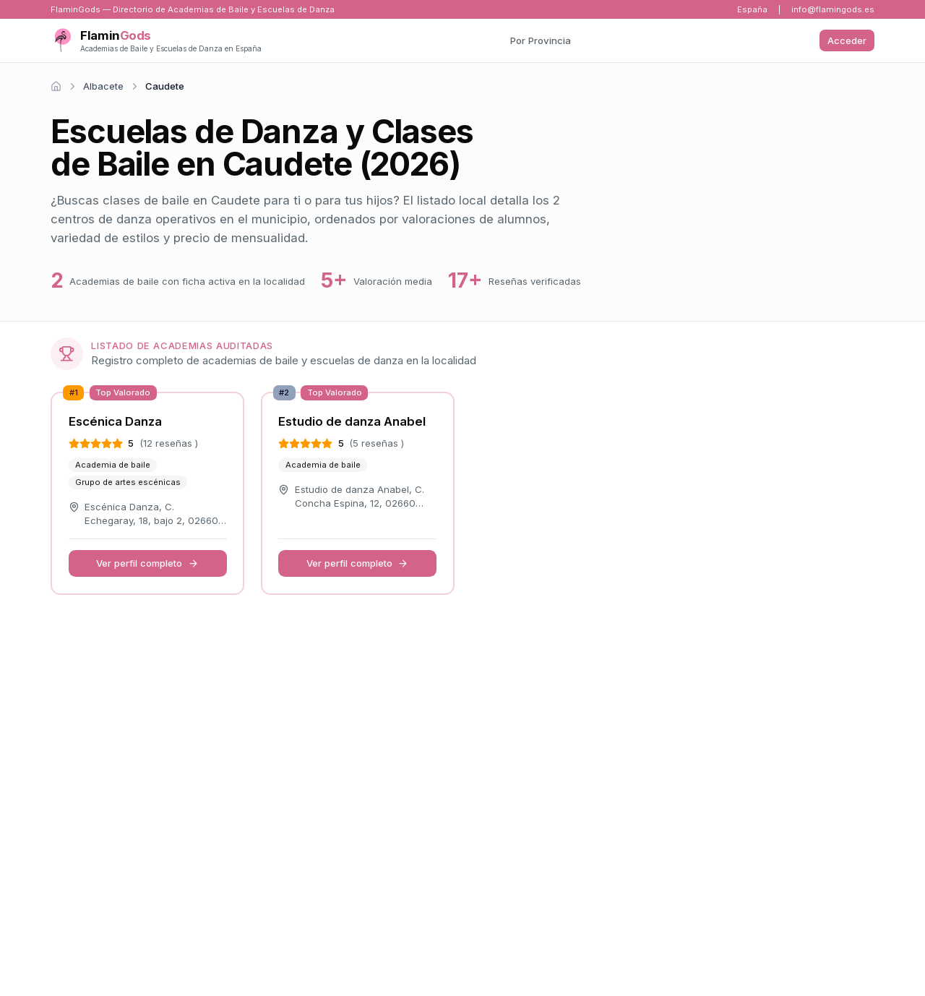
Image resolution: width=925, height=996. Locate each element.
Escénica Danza (115, 421)
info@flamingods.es (832, 9)
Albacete (103, 86)
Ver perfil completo (147, 563)
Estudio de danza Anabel (352, 421)
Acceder (846, 40)
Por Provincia (540, 40)
